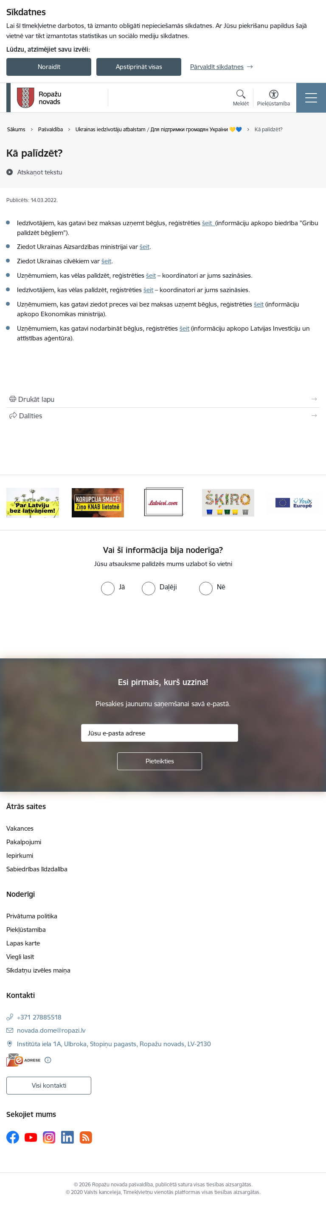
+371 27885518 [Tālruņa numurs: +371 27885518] (39, 1017)
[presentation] (70, 627)
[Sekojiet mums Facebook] (12, 1137)
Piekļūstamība (26, 930)
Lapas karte (23, 943)
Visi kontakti (49, 1085)
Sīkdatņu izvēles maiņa (38, 970)
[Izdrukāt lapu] (163, 399)
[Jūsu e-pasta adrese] (159, 733)
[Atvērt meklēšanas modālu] (241, 99)
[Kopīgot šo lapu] (163, 416)
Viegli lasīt (20, 957)
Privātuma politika (31, 916)
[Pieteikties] (159, 761)
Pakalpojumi (23, 842)
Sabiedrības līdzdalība (36, 869)
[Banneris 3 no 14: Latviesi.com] (162, 502)
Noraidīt (49, 67)
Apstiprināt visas (139, 67)
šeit (208, 223)
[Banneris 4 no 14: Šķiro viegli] (228, 502)
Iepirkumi (19, 855)
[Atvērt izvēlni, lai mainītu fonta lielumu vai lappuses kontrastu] (273, 99)
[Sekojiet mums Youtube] (31, 1137)
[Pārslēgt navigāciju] (311, 98)
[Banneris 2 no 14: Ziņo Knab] (98, 502)
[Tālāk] (309, 503)
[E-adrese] (23, 1060)
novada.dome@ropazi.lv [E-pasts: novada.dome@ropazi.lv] (51, 1030)
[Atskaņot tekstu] (39, 172)
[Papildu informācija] (48, 1060)
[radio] (113, 587)
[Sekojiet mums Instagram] (49, 1137)
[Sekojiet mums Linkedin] (67, 1137)
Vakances (20, 828)
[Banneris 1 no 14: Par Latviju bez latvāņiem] (32, 502)
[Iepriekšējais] (16, 503)
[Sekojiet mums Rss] (85, 1137)
